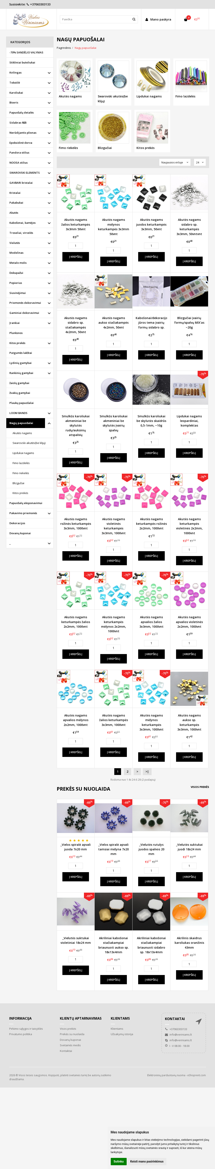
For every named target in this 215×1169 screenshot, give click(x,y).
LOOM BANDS (18, 413)
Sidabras (17, 122)
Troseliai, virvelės (21, 233)
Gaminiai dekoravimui (24, 313)
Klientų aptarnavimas (81, 1018)
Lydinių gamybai (20, 363)
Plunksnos (16, 333)
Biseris (13, 102)
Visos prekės (200, 787)
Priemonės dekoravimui (25, 303)
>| (147, 771)
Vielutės (14, 243)
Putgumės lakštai (20, 353)
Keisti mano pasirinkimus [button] (147, 1161)
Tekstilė (14, 82)
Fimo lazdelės (21, 463)
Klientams (120, 1018)
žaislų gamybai (19, 383)
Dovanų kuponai (20, 533)
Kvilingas (15, 72)
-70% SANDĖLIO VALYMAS (26, 52)
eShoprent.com (196, 1075)
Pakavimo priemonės (23, 513)
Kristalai (15, 193)
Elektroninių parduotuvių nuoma (166, 1075)
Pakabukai (16, 202)
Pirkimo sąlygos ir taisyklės (26, 1029)
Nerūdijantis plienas (22, 132)
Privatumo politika (20, 1034)
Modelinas (16, 253)
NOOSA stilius (18, 162)
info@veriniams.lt (178, 1034)
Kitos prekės (17, 343)
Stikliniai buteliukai (22, 62)
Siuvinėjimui (17, 293)
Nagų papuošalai (21, 423)
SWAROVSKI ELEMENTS (24, 173)
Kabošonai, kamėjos (22, 223)
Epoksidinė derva (20, 143)
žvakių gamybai (19, 393)
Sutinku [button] (119, 1161)
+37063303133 (38, 4)
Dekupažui (16, 273)
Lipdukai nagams (23, 453)
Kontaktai (66, 1051)
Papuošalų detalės (21, 112)
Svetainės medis (70, 1045)
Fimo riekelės (21, 473)
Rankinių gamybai (21, 373)
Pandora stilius (19, 152)
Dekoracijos (17, 523)
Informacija (20, 1018)
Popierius (15, 283)
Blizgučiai (18, 483)
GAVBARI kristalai (21, 183)
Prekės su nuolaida (72, 1034)
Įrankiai (14, 323)
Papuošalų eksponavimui (25, 503)
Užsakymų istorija (122, 1034)
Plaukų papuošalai (21, 403)
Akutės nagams (22, 433)
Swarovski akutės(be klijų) (29, 443)
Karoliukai (16, 92)
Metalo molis (18, 263)
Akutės (13, 213)
